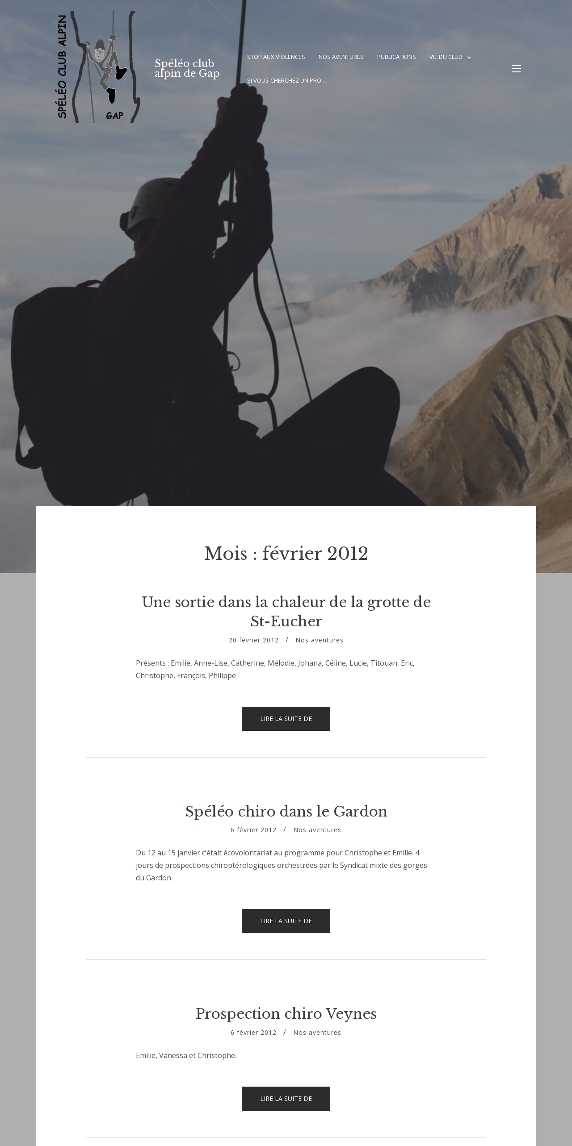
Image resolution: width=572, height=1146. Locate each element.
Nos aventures (341, 57)
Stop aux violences (276, 57)
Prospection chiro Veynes (286, 1013)
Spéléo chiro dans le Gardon (286, 811)
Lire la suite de (295, 722)
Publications (396, 57)
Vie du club (445, 57)
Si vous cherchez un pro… (286, 80)
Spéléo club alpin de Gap (187, 68)
